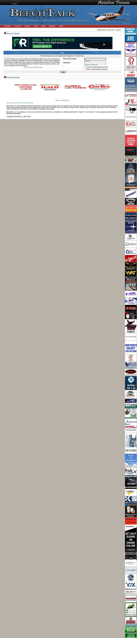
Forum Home (13, 33)
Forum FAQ (21, 103)
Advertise (7, 26)
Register (52, 26)
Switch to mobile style (62, 100)
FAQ (35, 26)
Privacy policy (37, 67)
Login (43, 26)
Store (61, 26)
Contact (27, 26)
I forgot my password (91, 65)
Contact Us (29, 103)
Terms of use (27, 67)
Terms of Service (11, 103)
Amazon (18, 26)
